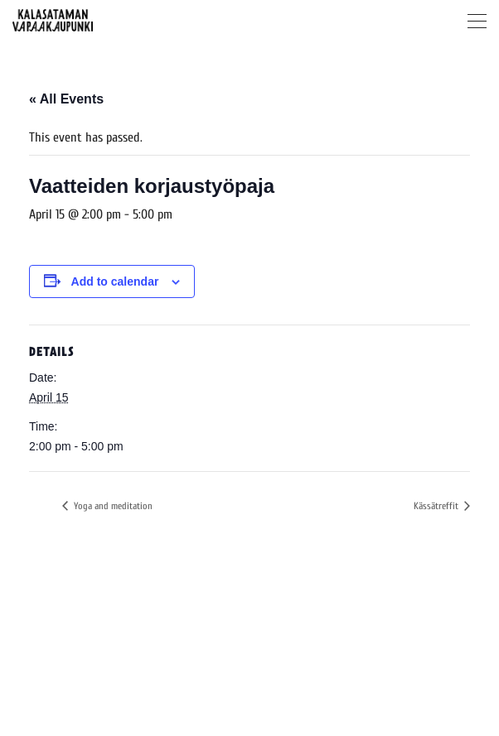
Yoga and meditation (112, 506)
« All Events (66, 99)
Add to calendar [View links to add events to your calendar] (115, 281)
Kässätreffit (437, 506)
